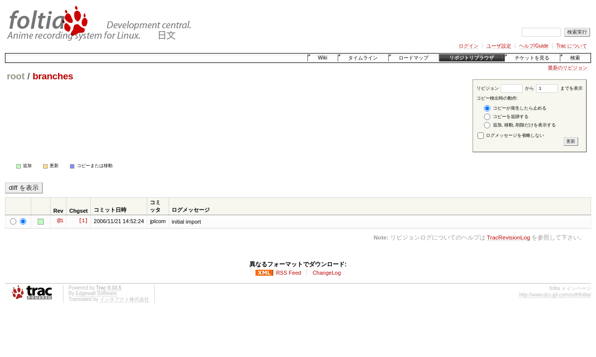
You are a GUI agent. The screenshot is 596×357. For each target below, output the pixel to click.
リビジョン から (505, 88)
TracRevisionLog (508, 237)
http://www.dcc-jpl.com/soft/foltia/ (555, 295)
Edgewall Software (96, 293)
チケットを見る (532, 57)
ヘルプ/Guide (533, 46)
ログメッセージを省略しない (510, 135)
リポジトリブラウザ (471, 57)
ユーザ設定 (498, 46)
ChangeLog (326, 273)
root (16, 76)
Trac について (571, 46)
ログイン (468, 46)
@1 (60, 221)
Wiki (322, 57)
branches (53, 76)
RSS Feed (288, 273)
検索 (575, 57)
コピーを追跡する (506, 117)
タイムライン (363, 57)
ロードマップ (413, 57)
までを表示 (559, 88)
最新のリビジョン (568, 67)
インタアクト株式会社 (124, 299)
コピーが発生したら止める (515, 108)
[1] (82, 221)
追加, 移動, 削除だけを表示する (520, 125)
